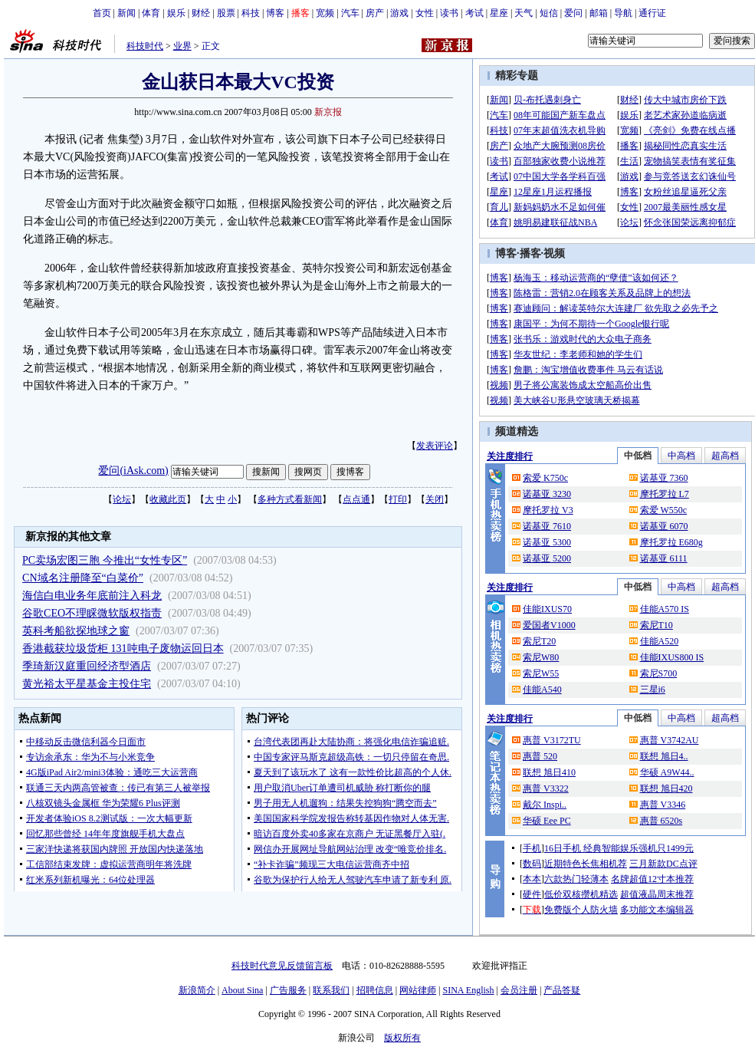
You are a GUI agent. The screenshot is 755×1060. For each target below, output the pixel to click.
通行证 (652, 13)
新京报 (328, 112)
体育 (151, 13)
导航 (623, 13)
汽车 (350, 13)
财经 (201, 13)
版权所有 (402, 1037)
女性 (424, 13)
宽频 (325, 13)
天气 (523, 13)
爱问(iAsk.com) (133, 470)
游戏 (399, 13)
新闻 (126, 13)
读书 (449, 13)
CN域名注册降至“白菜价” (82, 578)
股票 (226, 13)
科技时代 (144, 46)
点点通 (356, 499)
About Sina (242, 990)
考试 (474, 13)
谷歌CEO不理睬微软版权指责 (92, 613)
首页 (102, 13)
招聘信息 (374, 990)
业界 (182, 46)
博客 (275, 13)
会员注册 (519, 990)
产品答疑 (561, 990)
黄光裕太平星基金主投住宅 (86, 684)
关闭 (434, 499)
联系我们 (331, 990)
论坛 (122, 499)
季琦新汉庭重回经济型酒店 (86, 666)
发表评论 (434, 445)
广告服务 (288, 990)
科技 (250, 13)
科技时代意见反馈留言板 (282, 965)
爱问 (573, 13)
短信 (549, 13)
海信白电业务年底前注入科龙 (92, 595)
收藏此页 (167, 499)
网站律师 (417, 990)
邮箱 (598, 13)
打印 (398, 499)
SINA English (468, 990)
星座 (499, 13)
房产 (375, 13)
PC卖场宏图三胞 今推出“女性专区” (104, 560)
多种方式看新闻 (290, 499)
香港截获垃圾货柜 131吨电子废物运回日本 (123, 648)
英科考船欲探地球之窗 (76, 631)
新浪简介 (197, 990)
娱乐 (176, 13)
